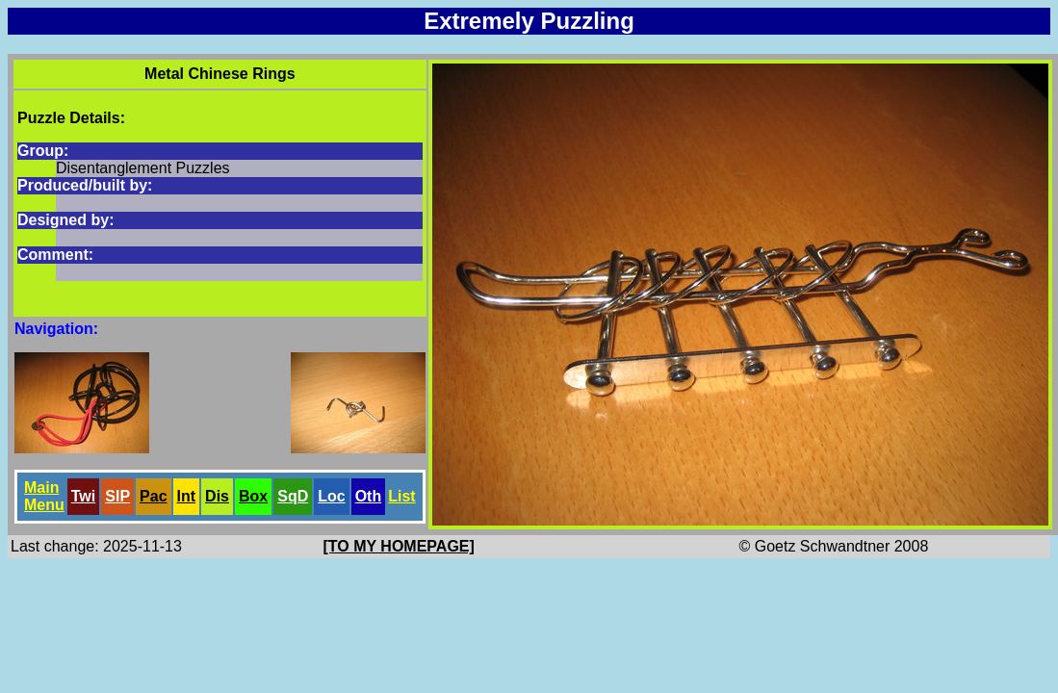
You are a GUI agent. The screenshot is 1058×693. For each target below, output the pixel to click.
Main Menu (44, 496)
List (401, 496)
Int (186, 496)
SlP (117, 496)
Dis (217, 496)
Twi (83, 496)
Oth (368, 496)
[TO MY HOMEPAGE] (399, 546)
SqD (292, 496)
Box (253, 496)
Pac (153, 496)
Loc (331, 496)
